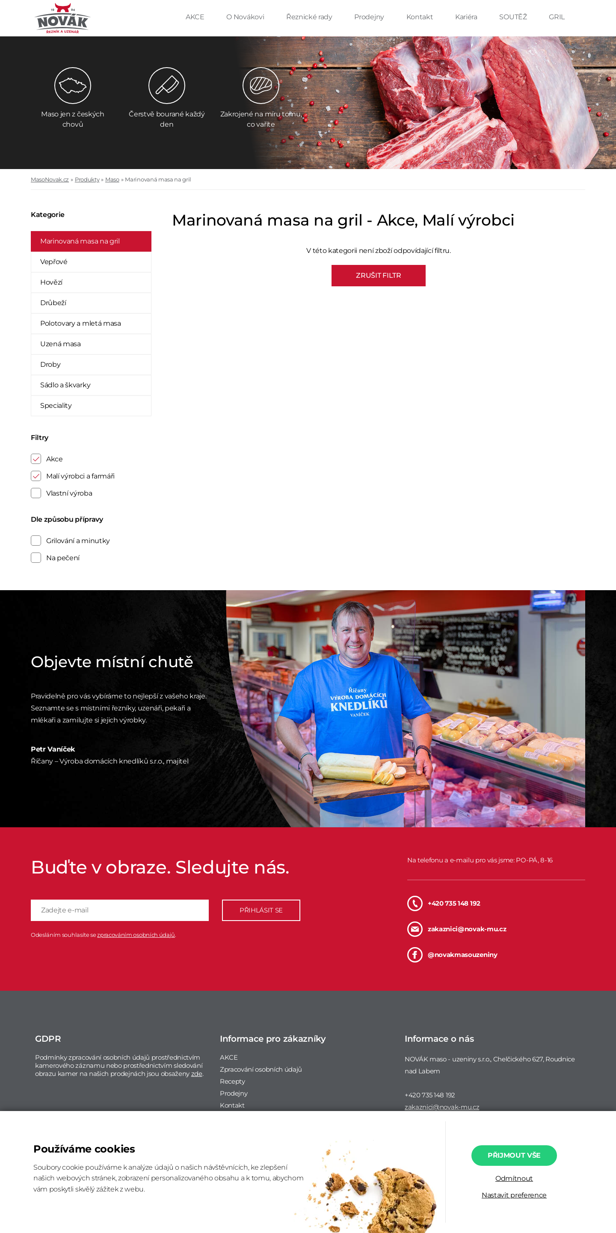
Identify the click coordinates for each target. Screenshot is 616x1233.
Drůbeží (53, 303)
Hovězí (51, 282)
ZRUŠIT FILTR (378, 275)
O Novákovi (245, 17)
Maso (112, 179)
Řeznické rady (310, 17)
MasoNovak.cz (50, 179)
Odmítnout (514, 1178)
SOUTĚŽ (513, 17)
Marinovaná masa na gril (158, 179)
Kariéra (467, 17)
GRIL (557, 17)
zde (196, 1074)
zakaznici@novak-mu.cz (456, 929)
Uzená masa (60, 344)
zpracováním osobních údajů (136, 934)
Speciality (56, 405)
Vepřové (54, 262)
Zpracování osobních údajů (261, 1069)
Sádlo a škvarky (65, 385)
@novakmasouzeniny (452, 955)
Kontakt (420, 17)
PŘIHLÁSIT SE (261, 910)
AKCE (196, 17)
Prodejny (369, 17)
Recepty (232, 1081)
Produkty (87, 179)
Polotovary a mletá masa (80, 323)
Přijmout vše (514, 1155)
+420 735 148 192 (443, 903)
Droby (50, 364)
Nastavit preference (514, 1195)
